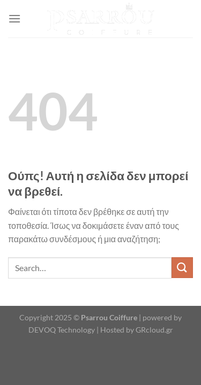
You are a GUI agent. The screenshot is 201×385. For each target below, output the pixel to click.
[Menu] (14, 18)
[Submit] (182, 267)
